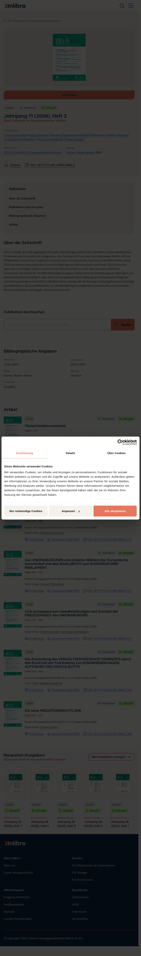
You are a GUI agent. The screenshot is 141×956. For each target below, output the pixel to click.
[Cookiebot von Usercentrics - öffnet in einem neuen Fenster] (120, 442)
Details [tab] (70, 452)
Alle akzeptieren (115, 511)
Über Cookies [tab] (116, 452)
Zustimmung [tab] (24, 452)
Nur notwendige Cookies (26, 511)
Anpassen (71, 511)
